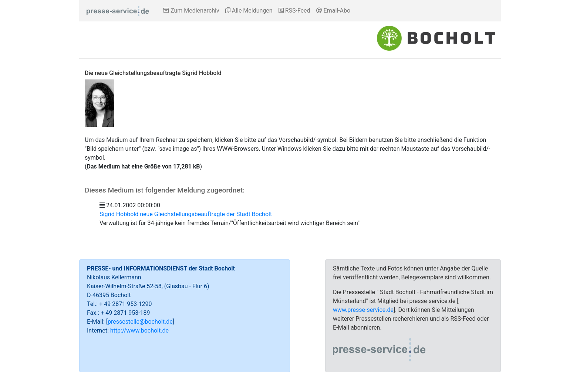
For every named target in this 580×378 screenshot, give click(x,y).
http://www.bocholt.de (139, 330)
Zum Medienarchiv (191, 10)
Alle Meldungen (249, 10)
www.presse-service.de (363, 309)
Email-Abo (333, 10)
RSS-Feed (294, 10)
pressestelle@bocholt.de (140, 321)
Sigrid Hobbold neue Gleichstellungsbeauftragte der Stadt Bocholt (186, 214)
